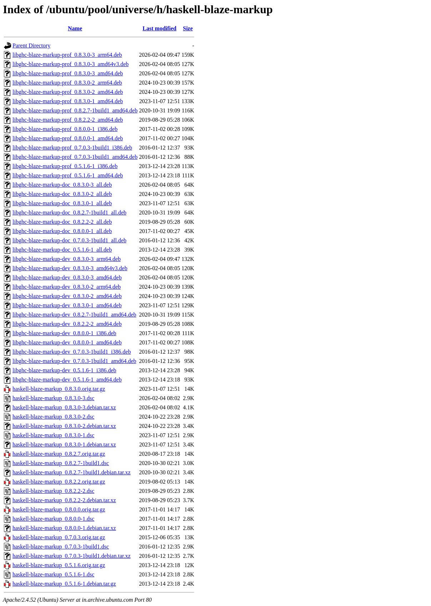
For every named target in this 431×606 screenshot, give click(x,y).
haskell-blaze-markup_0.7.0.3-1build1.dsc (60, 547)
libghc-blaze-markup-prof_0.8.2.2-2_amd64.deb (67, 120)
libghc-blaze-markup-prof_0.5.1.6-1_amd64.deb (67, 175)
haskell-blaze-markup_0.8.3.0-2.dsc (53, 417)
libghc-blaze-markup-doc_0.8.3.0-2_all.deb (62, 194)
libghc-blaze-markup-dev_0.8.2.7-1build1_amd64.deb (74, 315)
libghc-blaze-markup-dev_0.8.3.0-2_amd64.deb (67, 296)
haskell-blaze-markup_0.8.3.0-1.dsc (53, 435)
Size (188, 28)
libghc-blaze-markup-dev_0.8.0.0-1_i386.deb (64, 333)
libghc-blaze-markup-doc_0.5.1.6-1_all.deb (62, 250)
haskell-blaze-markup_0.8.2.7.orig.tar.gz (58, 454)
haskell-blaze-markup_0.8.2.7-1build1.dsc (60, 463)
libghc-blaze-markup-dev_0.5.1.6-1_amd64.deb (67, 380)
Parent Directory (31, 45)
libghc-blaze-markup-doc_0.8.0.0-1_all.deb (62, 231)
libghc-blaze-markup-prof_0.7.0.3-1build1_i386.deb (72, 148)
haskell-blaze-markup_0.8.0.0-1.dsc (53, 519)
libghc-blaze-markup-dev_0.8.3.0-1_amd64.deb (67, 305)
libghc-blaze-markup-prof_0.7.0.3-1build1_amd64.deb (74, 157)
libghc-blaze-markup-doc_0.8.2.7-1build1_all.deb (69, 212)
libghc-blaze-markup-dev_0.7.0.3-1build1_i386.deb (71, 352)
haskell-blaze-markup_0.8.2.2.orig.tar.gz (58, 482)
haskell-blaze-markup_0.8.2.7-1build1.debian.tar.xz (71, 472)
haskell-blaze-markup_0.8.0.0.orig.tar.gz (58, 509)
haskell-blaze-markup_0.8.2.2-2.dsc (53, 491)
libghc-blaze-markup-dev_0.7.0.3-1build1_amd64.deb (74, 361)
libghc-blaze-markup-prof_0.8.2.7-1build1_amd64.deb (74, 110)
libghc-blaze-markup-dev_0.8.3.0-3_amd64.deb (67, 277)
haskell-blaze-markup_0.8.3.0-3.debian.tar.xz (64, 407)
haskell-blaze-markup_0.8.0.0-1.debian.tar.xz (64, 528)
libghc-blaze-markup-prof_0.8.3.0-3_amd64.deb (67, 73)
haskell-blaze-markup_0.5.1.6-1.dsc (53, 574)
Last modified (159, 28)
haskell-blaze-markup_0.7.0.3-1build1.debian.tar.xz (71, 556)
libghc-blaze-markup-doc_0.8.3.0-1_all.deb (62, 203)
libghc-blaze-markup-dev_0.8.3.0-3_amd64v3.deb (69, 268)
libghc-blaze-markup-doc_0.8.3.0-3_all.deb (62, 185)
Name (75, 28)
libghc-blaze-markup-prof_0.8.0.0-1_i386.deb (64, 129)
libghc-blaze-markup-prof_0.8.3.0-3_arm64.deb (67, 55)
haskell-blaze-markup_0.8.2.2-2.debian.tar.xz (64, 500)
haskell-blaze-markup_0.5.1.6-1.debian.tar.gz (64, 584)
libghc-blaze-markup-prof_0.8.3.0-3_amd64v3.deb (70, 64)
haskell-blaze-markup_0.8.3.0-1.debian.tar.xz (64, 444)
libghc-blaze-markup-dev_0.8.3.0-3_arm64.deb (66, 259)
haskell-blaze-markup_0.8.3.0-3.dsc (53, 398)
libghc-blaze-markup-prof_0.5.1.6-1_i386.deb (64, 166)
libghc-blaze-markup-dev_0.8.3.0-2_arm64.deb (66, 287)
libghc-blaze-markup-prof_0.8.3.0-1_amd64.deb (67, 101)
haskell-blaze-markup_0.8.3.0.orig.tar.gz (58, 389)
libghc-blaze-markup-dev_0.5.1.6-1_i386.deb (64, 370)
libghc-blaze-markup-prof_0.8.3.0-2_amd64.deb (67, 92)
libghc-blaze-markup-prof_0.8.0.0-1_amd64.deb (67, 138)
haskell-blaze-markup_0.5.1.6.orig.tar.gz (58, 565)
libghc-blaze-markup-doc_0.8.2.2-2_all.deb (62, 222)
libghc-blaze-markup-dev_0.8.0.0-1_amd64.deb (67, 342)
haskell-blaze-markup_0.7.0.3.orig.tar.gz (58, 537)
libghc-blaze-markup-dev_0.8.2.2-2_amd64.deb (67, 324)
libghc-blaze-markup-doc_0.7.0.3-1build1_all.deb (69, 240)
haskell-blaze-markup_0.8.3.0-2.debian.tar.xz (64, 426)
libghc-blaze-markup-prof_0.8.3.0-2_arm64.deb (67, 83)
